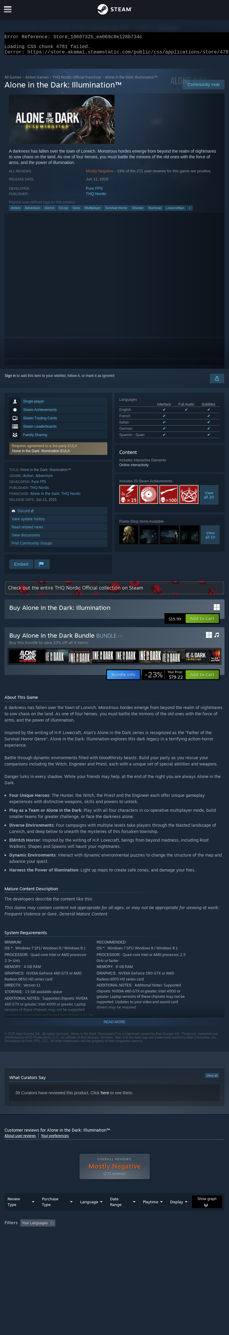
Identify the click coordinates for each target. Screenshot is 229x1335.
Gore (76, 211)
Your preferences (55, 1139)
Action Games (37, 81)
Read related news (27, 530)
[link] (164, 678)
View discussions (26, 538)
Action (15, 211)
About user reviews (20, 1139)
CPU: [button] (51, 1243)
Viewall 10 (210, 538)
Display (176, 1213)
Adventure (32, 211)
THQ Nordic (96, 197)
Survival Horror (116, 211)
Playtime (150, 1213)
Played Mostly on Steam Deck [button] (184, 1235)
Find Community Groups (32, 546)
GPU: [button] (71, 1243)
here (105, 1096)
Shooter (138, 211)
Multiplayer (92, 211)
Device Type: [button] (98, 1243)
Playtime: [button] (141, 1235)
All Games (13, 81)
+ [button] (190, 211)
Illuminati (154, 211)
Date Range (115, 1213)
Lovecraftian (175, 211)
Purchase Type (50, 1213)
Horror (49, 211)
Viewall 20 (209, 498)
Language (89, 1213)
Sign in (10, 379)
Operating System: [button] (21, 1243)
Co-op (63, 211)
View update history (28, 522)
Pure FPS (94, 192)
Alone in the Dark (44, 497)
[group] (114, 1239)
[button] (58, 452)
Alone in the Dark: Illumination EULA (41, 454)
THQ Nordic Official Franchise (77, 81)
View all (212, 1079)
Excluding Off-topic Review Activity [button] (95, 1235)
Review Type (13, 1213)
